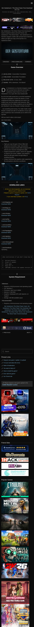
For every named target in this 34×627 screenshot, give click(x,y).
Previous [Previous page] (6, 332)
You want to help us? (9, 368)
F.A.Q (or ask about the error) (12, 362)
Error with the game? (9, 373)
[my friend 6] (15, 466)
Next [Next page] (29, 332)
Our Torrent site (8, 376)
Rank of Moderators (9, 365)
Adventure (24, 12)
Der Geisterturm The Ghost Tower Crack (15, 306)
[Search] (17, 351)
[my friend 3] (15, 459)
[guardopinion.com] (15, 448)
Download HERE (6, 204)
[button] (32, 3)
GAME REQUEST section (9, 384)
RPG (30, 12)
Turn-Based (17, 13)
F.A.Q (26, 196)
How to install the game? (10, 371)
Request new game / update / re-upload (15, 360)
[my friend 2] (15, 454)
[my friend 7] (15, 473)
